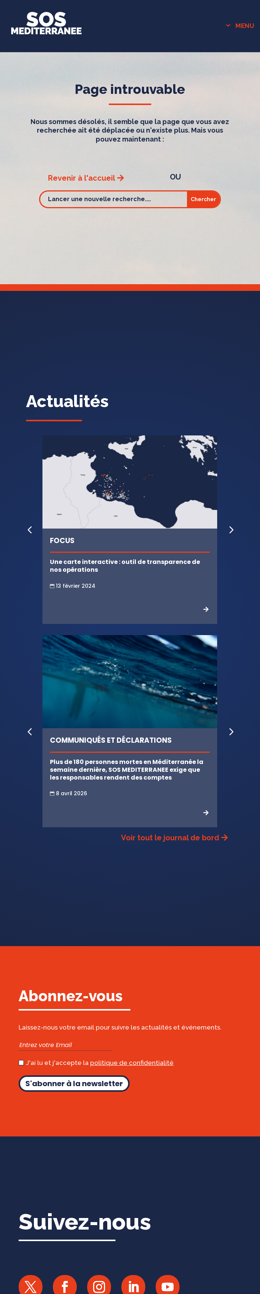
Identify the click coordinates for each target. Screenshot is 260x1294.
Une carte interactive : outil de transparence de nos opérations (125, 566)
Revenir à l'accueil (81, 178)
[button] (230, 529)
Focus (62, 541)
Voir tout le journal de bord (170, 837)
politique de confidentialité (132, 1062)
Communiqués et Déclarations (111, 740)
